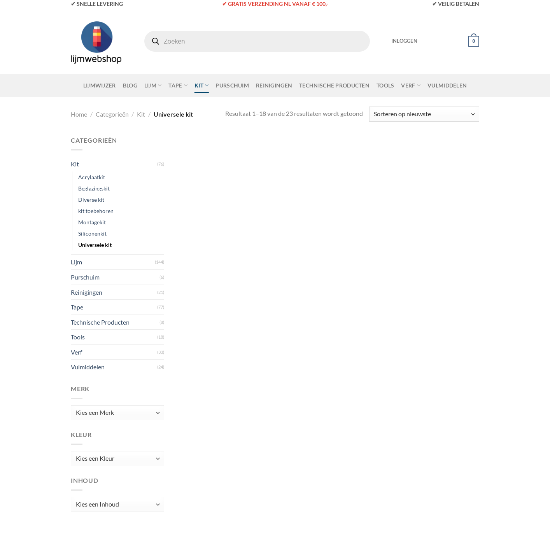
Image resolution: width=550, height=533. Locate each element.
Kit (201, 85)
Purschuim (232, 85)
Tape (177, 85)
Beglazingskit (94, 188)
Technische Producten (334, 85)
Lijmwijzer (99, 85)
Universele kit (95, 244)
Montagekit (92, 222)
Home (79, 114)
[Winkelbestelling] (424, 114)
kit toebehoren (96, 211)
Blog (130, 85)
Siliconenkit (92, 233)
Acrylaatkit (91, 177)
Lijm (153, 85)
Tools (385, 85)
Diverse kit (91, 199)
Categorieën (112, 114)
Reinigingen (274, 85)
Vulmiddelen (447, 85)
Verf (410, 85)
